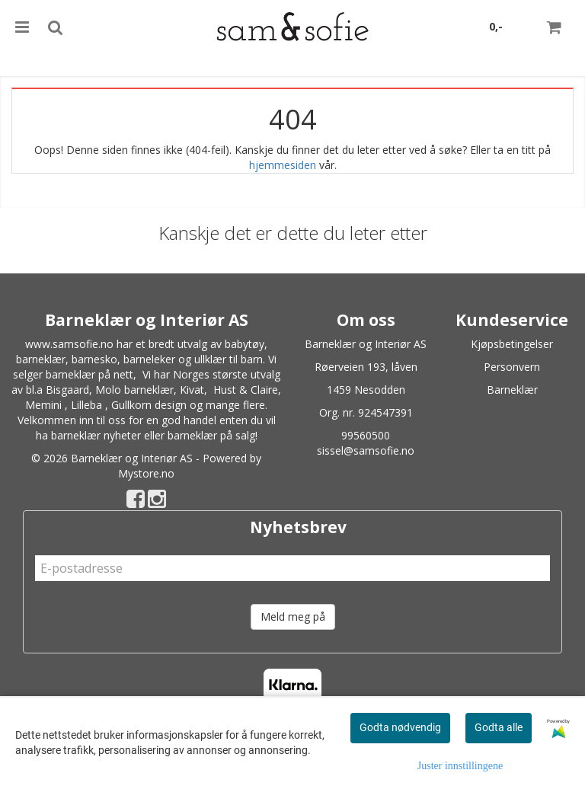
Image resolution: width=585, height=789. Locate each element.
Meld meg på (293, 616)
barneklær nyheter (96, 435)
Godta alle (499, 727)
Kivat (192, 389)
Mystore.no (146, 473)
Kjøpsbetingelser (512, 344)
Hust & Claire (245, 389)
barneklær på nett (89, 374)
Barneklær (512, 389)
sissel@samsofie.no (365, 450)
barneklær (41, 359)
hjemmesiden (282, 165)
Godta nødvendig (400, 727)
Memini (43, 405)
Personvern (512, 366)
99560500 (365, 435)
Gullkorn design (149, 405)
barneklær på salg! (212, 435)
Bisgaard (67, 389)
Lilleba (86, 405)
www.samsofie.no (69, 344)
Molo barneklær (134, 389)
